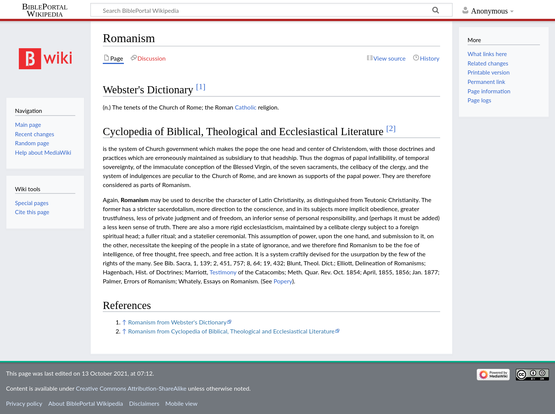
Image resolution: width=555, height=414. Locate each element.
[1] (201, 86)
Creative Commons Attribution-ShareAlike (131, 388)
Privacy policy (24, 403)
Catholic (246, 107)
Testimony (222, 271)
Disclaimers (144, 403)
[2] (391, 128)
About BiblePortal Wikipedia (85, 403)
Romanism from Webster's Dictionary (177, 322)
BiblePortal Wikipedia (44, 10)
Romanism (135, 199)
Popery (283, 281)
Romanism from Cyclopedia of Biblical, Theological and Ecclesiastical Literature (231, 331)
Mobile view (181, 403)
